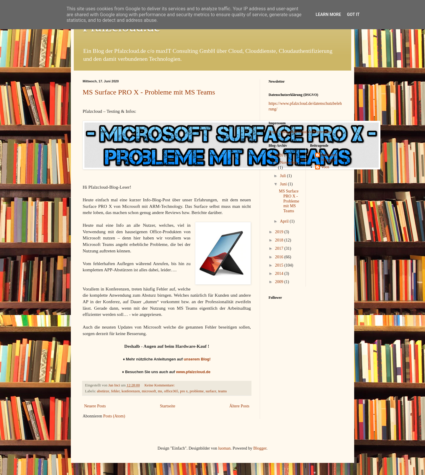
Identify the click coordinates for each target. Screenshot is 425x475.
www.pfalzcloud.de (193, 372)
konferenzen (131, 391)
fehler (115, 391)
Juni (284, 184)
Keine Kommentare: (160, 385)
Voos (325, 167)
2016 (280, 257)
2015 (280, 265)
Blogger (259, 448)
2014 (280, 273)
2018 (280, 240)
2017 (280, 248)
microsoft (149, 391)
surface (210, 391)
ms (160, 391)
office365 (171, 391)
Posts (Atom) (114, 416)
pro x (184, 391)
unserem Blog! (197, 359)
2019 (280, 232)
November (288, 162)
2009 (280, 282)
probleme (197, 391)
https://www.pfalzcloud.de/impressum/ (301, 132)
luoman (224, 448)
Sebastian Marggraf (329, 157)
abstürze (103, 391)
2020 (280, 155)
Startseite (167, 406)
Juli (283, 176)
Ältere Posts (239, 406)
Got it (353, 14)
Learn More (328, 14)
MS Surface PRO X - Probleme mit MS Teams (149, 92)
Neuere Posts (95, 406)
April (285, 221)
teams (222, 391)
